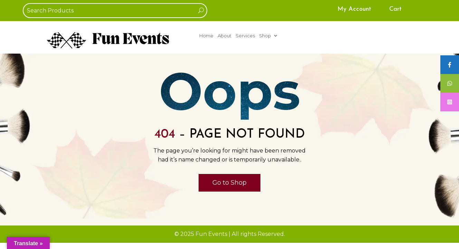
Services (245, 35)
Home (206, 35)
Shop (265, 35)
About (224, 35)
